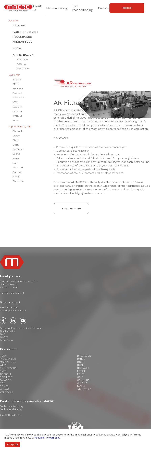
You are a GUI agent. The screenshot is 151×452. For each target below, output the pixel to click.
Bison (16, 140)
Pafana (16, 176)
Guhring (17, 172)
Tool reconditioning (11, 409)
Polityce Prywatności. (47, 437)
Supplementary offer (20, 126)
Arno (15, 120)
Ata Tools (6, 392)
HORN (3, 355)
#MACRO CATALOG (10, 415)
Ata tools (18, 131)
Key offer (13, 20)
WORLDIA (19, 25)
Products (126, 7)
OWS (3, 334)
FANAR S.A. (19, 97)
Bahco (16, 135)
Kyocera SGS (22, 36)
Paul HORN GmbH (25, 32)
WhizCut (17, 115)
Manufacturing (56, 8)
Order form (6, 340)
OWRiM (4, 337)
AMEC (16, 84)
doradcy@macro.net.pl (13, 310)
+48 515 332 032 (9, 307)
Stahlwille (18, 181)
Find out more (71, 208)
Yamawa (17, 111)
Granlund (18, 167)
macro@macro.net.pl (12, 293)
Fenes (16, 158)
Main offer (14, 74)
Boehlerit (18, 88)
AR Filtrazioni (23, 54)
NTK (15, 102)
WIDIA (17, 48)
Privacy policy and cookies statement (21, 328)
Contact (104, 8)
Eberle (16, 153)
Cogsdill (17, 93)
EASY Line (22, 59)
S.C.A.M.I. (17, 106)
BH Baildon (84, 355)
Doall (16, 144)
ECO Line (22, 64)
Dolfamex (18, 149)
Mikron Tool (22, 41)
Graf (15, 163)
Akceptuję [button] (12, 444)
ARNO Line (23, 68)
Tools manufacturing (11, 406)
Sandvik (17, 79)
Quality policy (7, 331)
